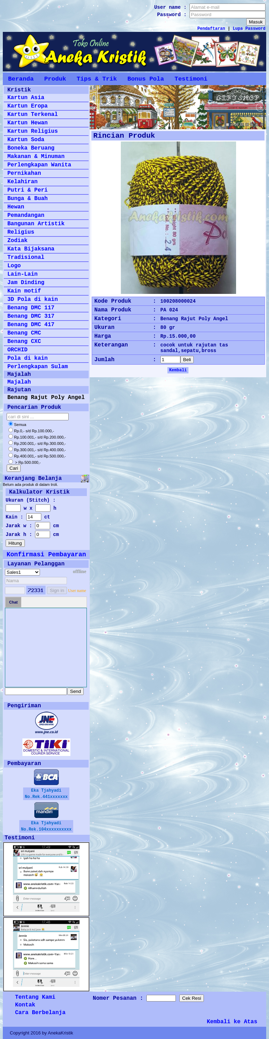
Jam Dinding (25, 283)
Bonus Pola (145, 78)
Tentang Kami (35, 997)
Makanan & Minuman (35, 156)
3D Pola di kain (32, 299)
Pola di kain (27, 358)
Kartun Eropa (27, 106)
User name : (171, 7)
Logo (14, 266)
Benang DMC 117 (30, 308)
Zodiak (17, 241)
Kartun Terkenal (32, 114)
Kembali (178, 370)
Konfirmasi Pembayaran (46, 554)
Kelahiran (22, 182)
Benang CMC (24, 333)
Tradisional (25, 257)
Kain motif (24, 291)
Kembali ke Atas (232, 1022)
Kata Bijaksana (30, 249)
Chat (13, 602)
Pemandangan (25, 215)
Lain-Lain (22, 274)
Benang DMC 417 (30, 325)
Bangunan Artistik (35, 224)
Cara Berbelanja (40, 1013)
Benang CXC (24, 341)
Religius (20, 232)
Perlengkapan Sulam (37, 367)
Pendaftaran (211, 28)
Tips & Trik (97, 78)
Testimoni (190, 78)
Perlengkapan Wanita (39, 165)
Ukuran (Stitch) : (31, 500)
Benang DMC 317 (30, 316)
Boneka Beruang (30, 148)
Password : (173, 15)
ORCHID (17, 350)
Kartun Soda (25, 140)
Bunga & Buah (27, 198)
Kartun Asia (25, 98)
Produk (55, 78)
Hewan (15, 207)
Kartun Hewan (27, 123)
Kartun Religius (32, 131)
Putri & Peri (27, 190)
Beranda (21, 78)
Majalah (19, 382)
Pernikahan (24, 173)
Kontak (25, 1005)
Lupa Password (249, 28)
